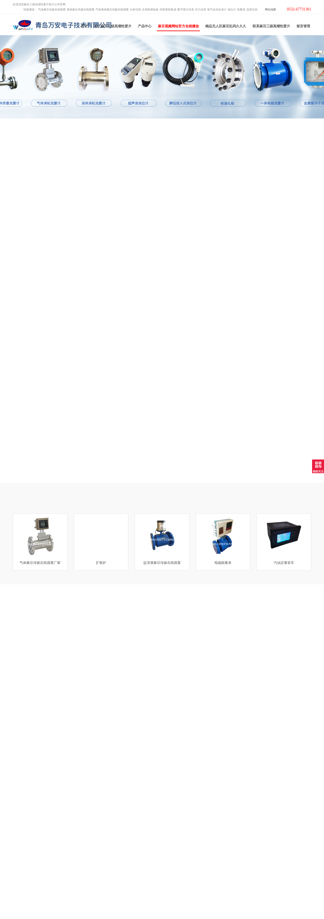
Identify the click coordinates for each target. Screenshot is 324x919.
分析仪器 (135, 9)
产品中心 (145, 27)
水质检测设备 (150, 9)
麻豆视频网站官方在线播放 (178, 29)
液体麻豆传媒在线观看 (80, 9)
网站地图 (270, 9)
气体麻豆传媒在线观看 (52, 9)
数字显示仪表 (185, 9)
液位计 (232, 9)
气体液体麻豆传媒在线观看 (112, 9)
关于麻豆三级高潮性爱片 (113, 27)
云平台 (91, 882)
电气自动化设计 (217, 9)
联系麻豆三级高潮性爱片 (271, 27)
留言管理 (303, 27)
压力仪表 (200, 9)
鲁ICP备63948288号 (208, 908)
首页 (84, 27)
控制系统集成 (168, 9)
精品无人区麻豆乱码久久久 (225, 27)
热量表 (241, 9)
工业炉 (91, 888)
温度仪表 (251, 9)
